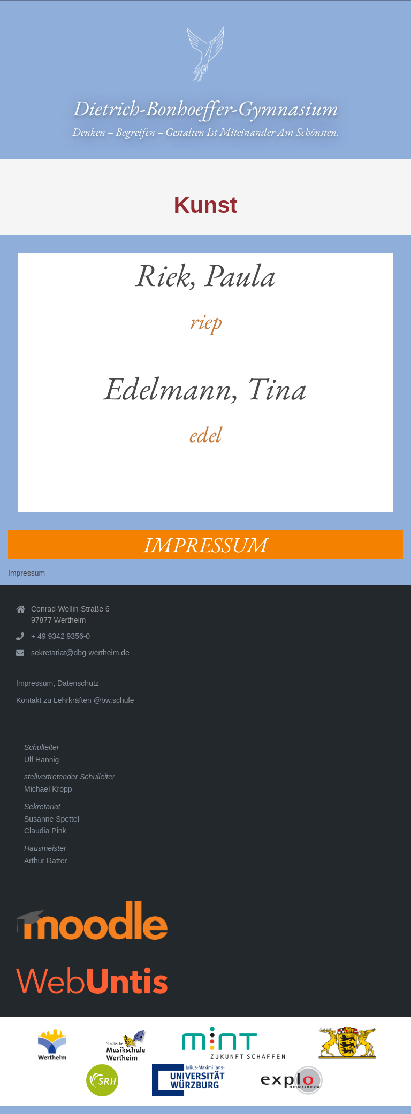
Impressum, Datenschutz (57, 683)
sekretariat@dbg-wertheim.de (80, 652)
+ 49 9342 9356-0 (60, 636)
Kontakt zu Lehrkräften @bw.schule (75, 700)
